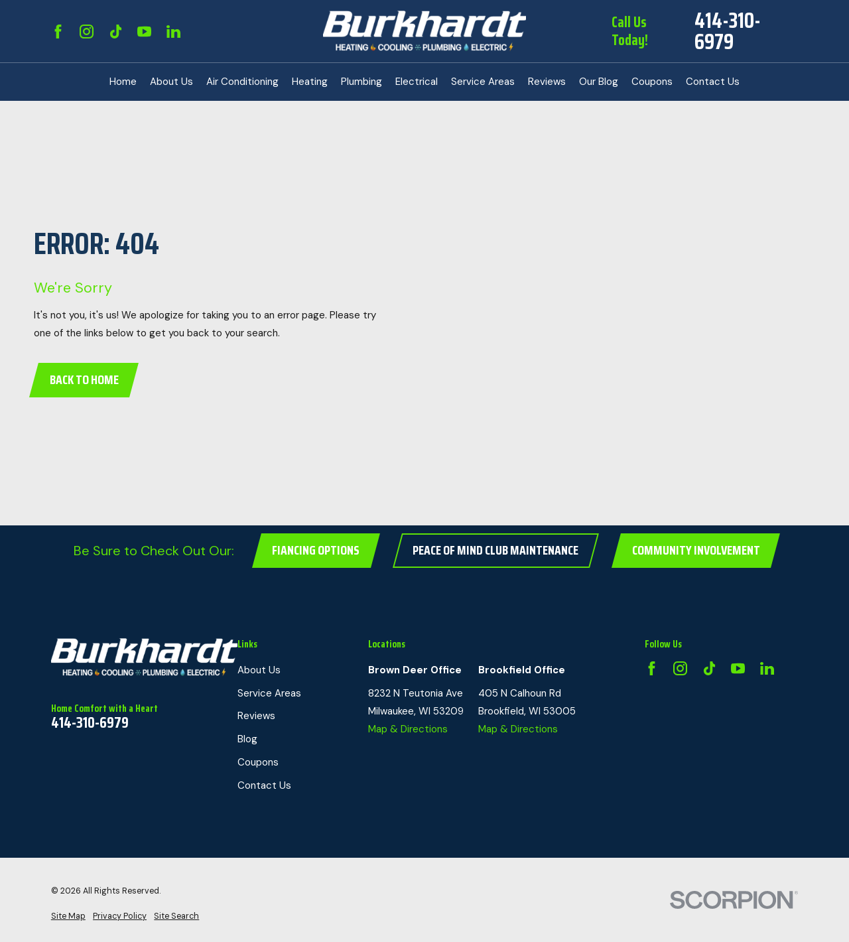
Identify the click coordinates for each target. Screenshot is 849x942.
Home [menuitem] (123, 81)
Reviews (256, 715)
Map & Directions (408, 729)
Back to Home (84, 380)
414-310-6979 (727, 31)
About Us (259, 670)
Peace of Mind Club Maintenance (495, 550)
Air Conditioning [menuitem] (242, 81)
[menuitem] (68, 916)
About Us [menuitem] (171, 81)
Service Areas (269, 693)
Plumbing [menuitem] (361, 81)
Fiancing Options (315, 550)
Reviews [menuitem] (547, 81)
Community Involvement (696, 550)
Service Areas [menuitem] (483, 81)
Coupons (258, 762)
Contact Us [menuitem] (713, 81)
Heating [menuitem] (310, 81)
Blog (247, 739)
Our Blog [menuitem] (598, 81)
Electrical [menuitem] (416, 81)
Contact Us (264, 785)
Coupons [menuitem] (652, 81)
